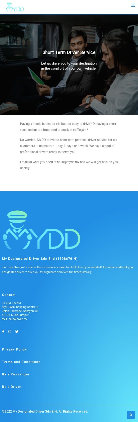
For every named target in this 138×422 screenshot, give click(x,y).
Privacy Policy (14, 349)
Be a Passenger (15, 374)
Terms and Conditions (21, 362)
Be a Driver (11, 387)
